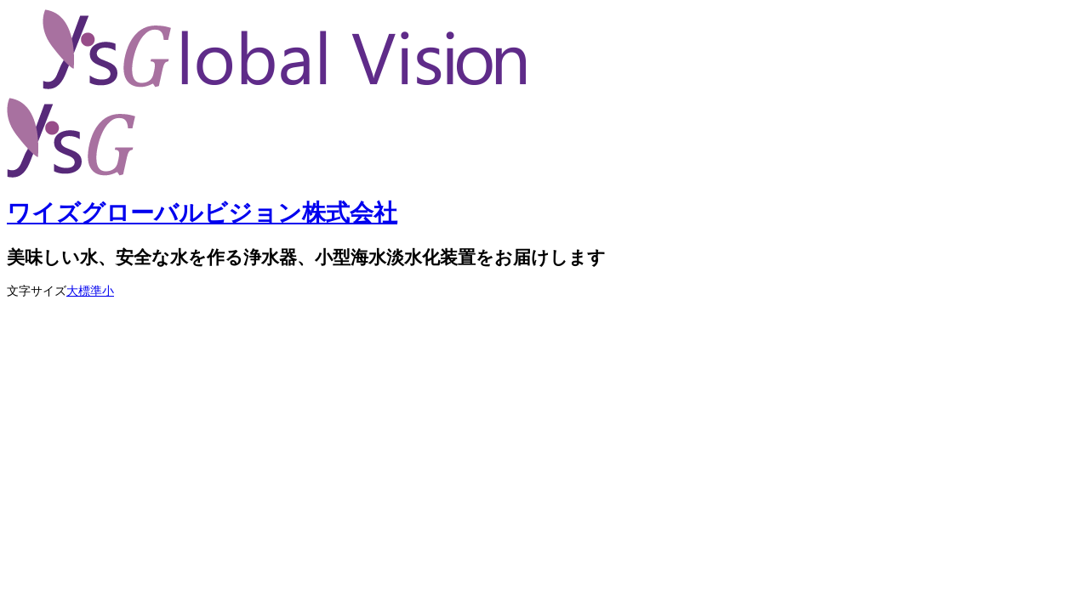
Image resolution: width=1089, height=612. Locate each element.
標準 (90, 291)
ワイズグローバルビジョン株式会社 (202, 213)
